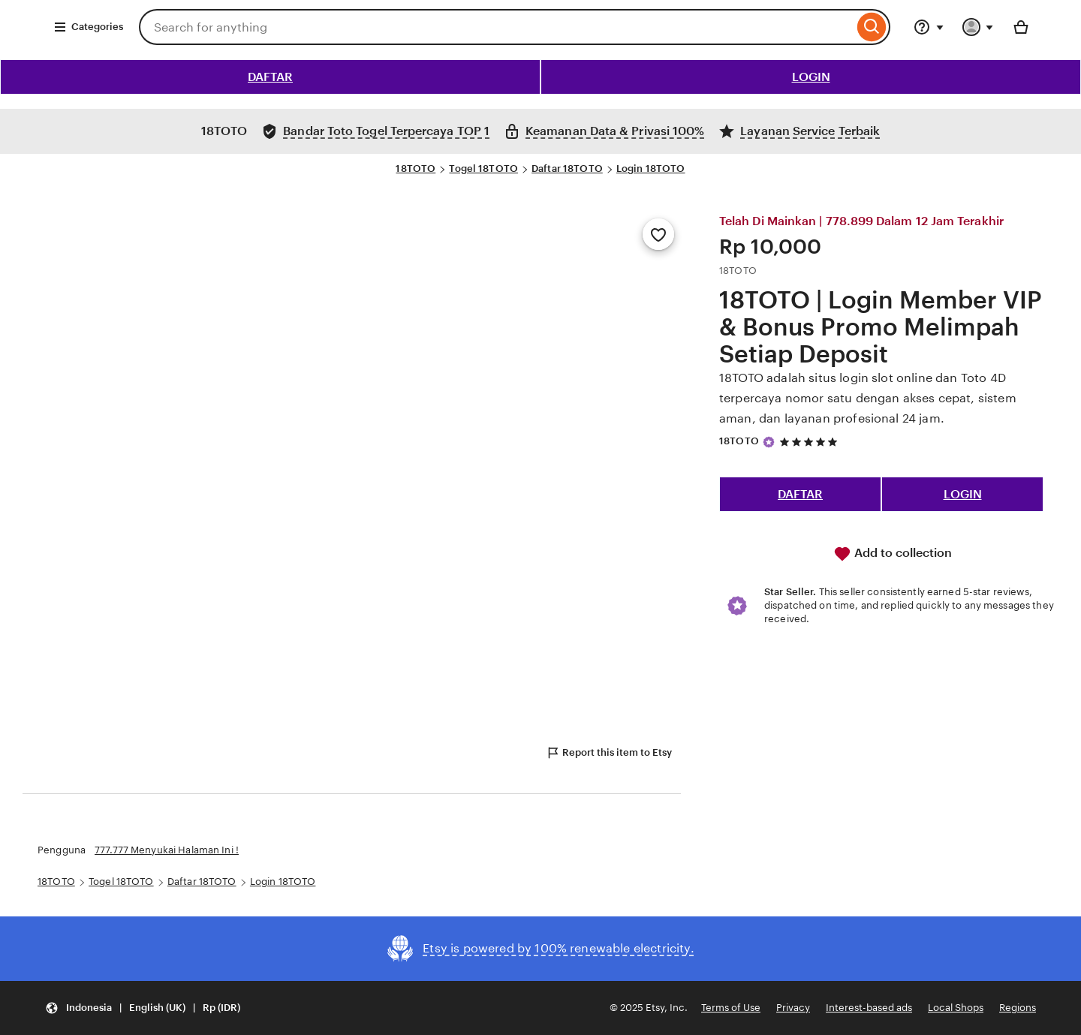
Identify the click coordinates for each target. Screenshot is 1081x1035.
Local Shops (955, 1007)
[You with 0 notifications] (978, 27)
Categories (88, 27)
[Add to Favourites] (658, 234)
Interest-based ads (869, 1007)
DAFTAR (270, 77)
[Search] (872, 27)
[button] (142, 1008)
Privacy (793, 1007)
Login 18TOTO (650, 168)
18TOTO (415, 168)
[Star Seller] (768, 442)
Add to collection (892, 554)
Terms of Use (730, 1007)
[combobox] (496, 27)
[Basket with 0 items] (1021, 27)
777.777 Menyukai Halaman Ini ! (167, 850)
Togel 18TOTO (483, 168)
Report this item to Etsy (609, 753)
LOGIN (811, 77)
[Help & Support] (928, 27)
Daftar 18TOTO (567, 168)
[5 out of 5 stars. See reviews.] (811, 442)
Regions (1017, 1007)
